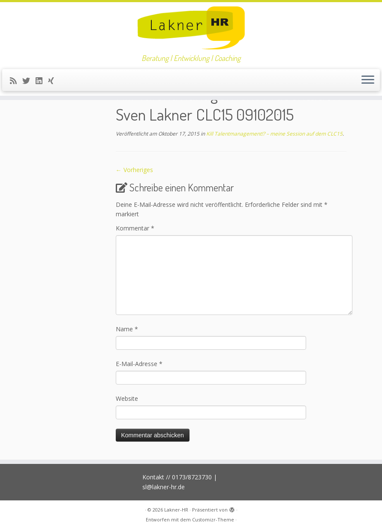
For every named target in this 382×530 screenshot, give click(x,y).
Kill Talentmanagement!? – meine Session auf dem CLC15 (274, 133)
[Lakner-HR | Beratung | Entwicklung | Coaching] (191, 27)
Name (127, 329)
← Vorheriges (134, 170)
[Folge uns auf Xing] (54, 81)
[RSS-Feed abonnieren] (16, 81)
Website (127, 398)
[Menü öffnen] (367, 80)
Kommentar (135, 228)
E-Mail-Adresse (139, 364)
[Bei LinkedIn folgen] (42, 81)
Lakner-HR (176, 509)
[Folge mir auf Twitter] (29, 81)
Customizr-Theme (213, 519)
